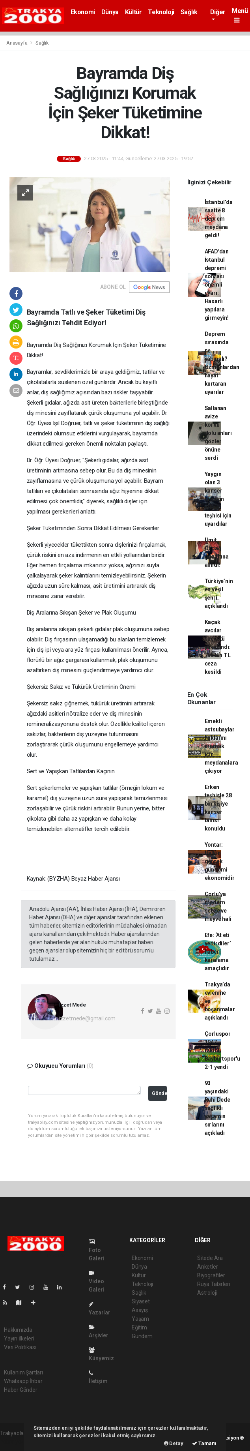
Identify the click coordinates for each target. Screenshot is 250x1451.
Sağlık (189, 12)
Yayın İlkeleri (19, 1338)
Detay (173, 1443)
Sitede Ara (210, 1258)
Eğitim (139, 1327)
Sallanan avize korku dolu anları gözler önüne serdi (218, 433)
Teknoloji (161, 12)
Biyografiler (211, 1275)
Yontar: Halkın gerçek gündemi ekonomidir (220, 861)
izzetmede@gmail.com (87, 1018)
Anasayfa (17, 43)
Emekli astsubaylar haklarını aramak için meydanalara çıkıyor (221, 746)
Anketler (207, 1267)
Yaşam (140, 1319)
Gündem (142, 1336)
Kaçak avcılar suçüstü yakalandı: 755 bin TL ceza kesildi (218, 647)
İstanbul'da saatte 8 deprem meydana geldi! (219, 218)
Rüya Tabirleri (213, 1284)
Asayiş (140, 1310)
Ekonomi (83, 12)
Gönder (159, 1093)
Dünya (110, 12)
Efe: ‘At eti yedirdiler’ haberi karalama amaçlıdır (218, 951)
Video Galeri (96, 1281)
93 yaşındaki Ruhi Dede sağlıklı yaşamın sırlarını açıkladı (217, 1108)
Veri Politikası (20, 1347)
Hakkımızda (18, 1330)
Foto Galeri (96, 1250)
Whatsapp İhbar (23, 1381)
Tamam (204, 1443)
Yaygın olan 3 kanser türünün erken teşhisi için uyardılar (218, 499)
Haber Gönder (20, 1390)
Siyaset (141, 1301)
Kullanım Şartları (23, 1372)
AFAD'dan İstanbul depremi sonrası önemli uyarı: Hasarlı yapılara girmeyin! (217, 284)
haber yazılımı (17, 1441)
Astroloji (207, 1293)
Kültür (133, 12)
